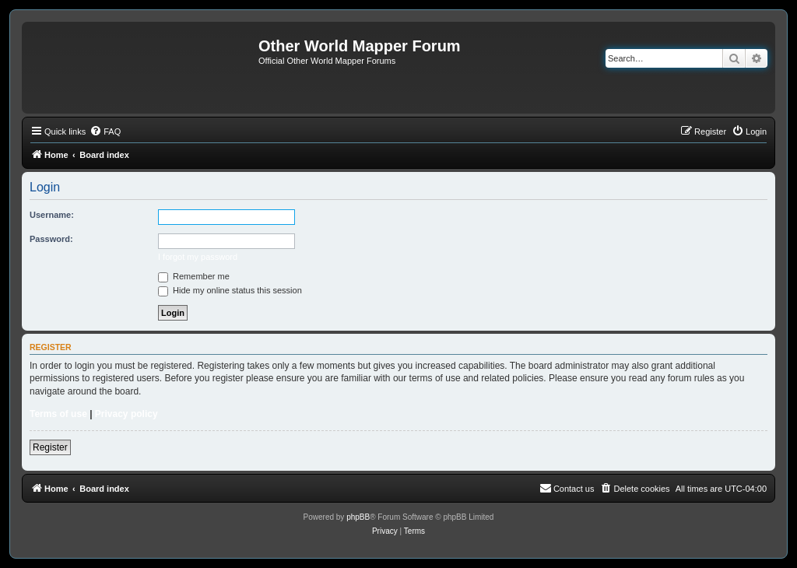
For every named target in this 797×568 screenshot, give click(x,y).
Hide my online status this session (230, 290)
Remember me (194, 276)
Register (50, 447)
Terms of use (58, 413)
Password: (51, 239)
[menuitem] (105, 131)
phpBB (358, 517)
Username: (52, 214)
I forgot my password (197, 256)
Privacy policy (126, 413)
